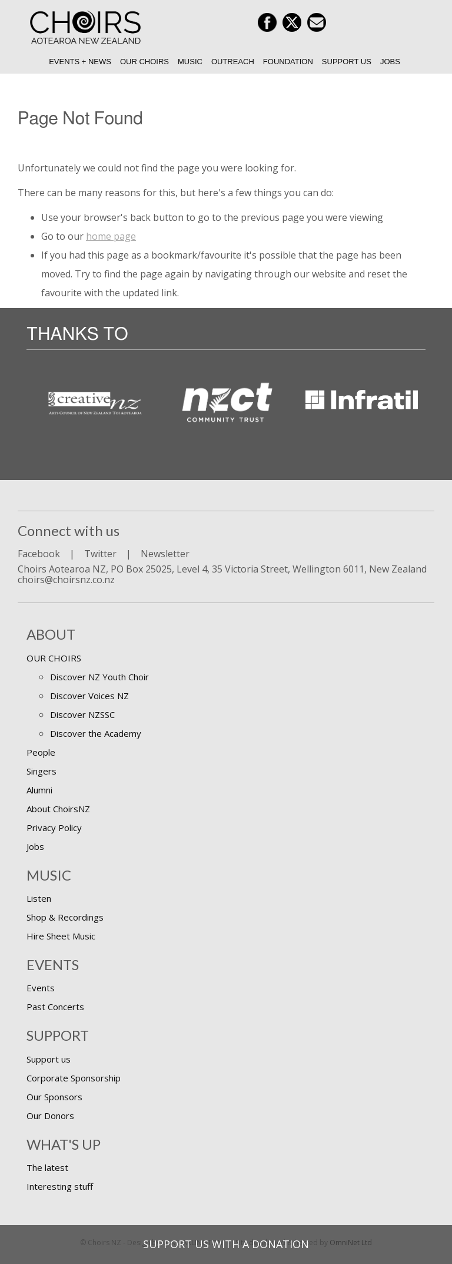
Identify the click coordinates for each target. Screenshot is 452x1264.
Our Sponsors (54, 1097)
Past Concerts (55, 1006)
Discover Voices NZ (89, 696)
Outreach (232, 61)
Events (40, 988)
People (40, 752)
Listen (38, 898)
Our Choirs (144, 61)
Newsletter (165, 553)
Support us (346, 61)
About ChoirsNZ (58, 809)
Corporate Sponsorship (73, 1078)
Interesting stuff (59, 1186)
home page (111, 236)
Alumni (39, 790)
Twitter (100, 553)
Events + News (80, 61)
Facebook (39, 553)
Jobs (390, 61)
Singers (41, 771)
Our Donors (50, 1115)
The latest (47, 1167)
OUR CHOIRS (53, 658)
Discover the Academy (95, 733)
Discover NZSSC (82, 714)
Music (190, 61)
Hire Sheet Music (60, 936)
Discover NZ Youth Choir (99, 677)
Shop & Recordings (65, 917)
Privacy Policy (54, 827)
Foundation (288, 61)
